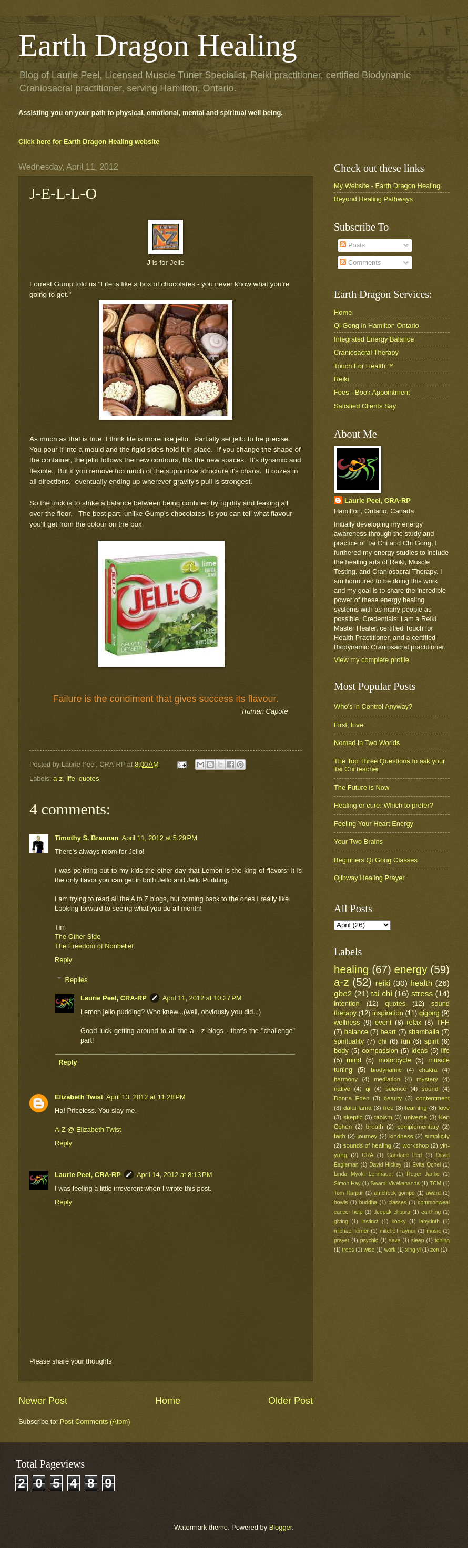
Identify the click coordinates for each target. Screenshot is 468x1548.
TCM (435, 1183)
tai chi (381, 993)
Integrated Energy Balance (374, 339)
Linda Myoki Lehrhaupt (363, 1174)
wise (369, 1250)
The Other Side (77, 937)
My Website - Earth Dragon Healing (387, 186)
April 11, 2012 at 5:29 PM (159, 838)
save (395, 1240)
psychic (369, 1240)
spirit (431, 1041)
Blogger (280, 1527)
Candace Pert (404, 1155)
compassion (380, 1051)
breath (374, 1126)
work (390, 1250)
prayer (341, 1240)
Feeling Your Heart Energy (373, 824)
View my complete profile (371, 660)
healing (351, 969)
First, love (348, 725)
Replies (76, 980)
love (444, 1108)
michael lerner (351, 1231)
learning (416, 1108)
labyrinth (429, 1221)
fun (405, 1041)
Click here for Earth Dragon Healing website (88, 142)
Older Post (290, 1401)
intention (347, 1003)
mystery (427, 1079)
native (342, 1089)
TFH (443, 1022)
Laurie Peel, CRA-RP (113, 998)
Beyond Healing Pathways (373, 199)
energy (411, 969)
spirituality (349, 1041)
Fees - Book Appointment (372, 392)
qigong (429, 1013)
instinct (369, 1221)
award (433, 1193)
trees (348, 1250)
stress (422, 993)
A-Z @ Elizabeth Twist (88, 1129)
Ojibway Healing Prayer (369, 878)
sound (430, 1089)
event (383, 1022)
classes (397, 1202)
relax (413, 1022)
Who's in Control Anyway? (373, 706)
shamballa (424, 1032)
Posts (352, 245)
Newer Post (42, 1401)
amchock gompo (394, 1193)
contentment (433, 1098)
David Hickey (385, 1165)
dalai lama (357, 1108)
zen (434, 1250)
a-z (58, 778)
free (388, 1108)
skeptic (352, 1117)
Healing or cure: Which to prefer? (383, 805)
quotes (89, 778)
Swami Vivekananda (395, 1183)
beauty (393, 1098)
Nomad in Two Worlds (367, 743)
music (433, 1231)
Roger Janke (422, 1174)
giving (341, 1221)
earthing (431, 1212)
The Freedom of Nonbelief (94, 946)
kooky (399, 1221)
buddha (368, 1202)
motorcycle (395, 1060)
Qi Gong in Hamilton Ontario (376, 325)
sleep (417, 1240)
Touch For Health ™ (364, 366)
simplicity (437, 1136)
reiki (382, 982)
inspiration (387, 1013)
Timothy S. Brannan (86, 838)
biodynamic (386, 1070)
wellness (347, 1022)
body (341, 1051)
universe (415, 1117)
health (421, 982)
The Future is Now (361, 787)
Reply (63, 960)
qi (367, 1089)
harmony (346, 1079)
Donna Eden (352, 1098)
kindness (401, 1136)
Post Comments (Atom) (95, 1422)
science (395, 1089)
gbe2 (343, 993)
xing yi (413, 1250)
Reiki (341, 379)
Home (167, 1401)
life (70, 778)
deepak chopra (392, 1212)
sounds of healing (367, 1145)
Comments (360, 262)
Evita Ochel (426, 1165)
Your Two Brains (358, 841)
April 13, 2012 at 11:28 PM (146, 1097)
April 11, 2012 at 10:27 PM (202, 998)
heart (388, 1032)
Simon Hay (347, 1183)
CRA (367, 1155)
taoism (383, 1117)
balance (356, 1032)
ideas (419, 1051)
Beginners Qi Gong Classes (376, 860)
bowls (341, 1202)
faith (339, 1136)
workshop (416, 1145)
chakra (428, 1070)
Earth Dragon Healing (157, 45)
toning (442, 1240)
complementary (418, 1126)
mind (354, 1060)
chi (382, 1041)
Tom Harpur (348, 1193)
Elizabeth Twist (79, 1097)
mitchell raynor (397, 1231)
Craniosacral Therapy (366, 352)
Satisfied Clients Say (365, 406)
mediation (387, 1079)
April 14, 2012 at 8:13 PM (174, 1175)
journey (367, 1136)
